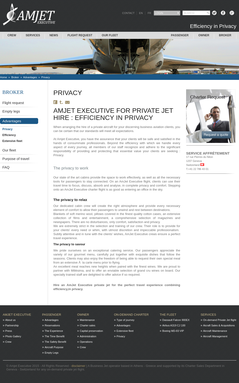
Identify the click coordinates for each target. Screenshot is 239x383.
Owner (203, 35)
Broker (225, 35)
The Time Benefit (54, 336)
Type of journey (125, 320)
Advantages (30, 77)
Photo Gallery (13, 336)
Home (3, 77)
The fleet (168, 314)
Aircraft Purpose (54, 347)
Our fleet (9, 150)
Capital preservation (91, 330)
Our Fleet (110, 35)
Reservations (52, 325)
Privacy (45, 77)
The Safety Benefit (55, 341)
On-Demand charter (131, 314)
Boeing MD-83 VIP (173, 330)
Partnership (11, 325)
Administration (88, 336)
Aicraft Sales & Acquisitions (219, 325)
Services (33, 35)
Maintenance (87, 320)
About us (10, 320)
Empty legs (11, 111)
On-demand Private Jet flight (219, 320)
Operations (86, 341)
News (54, 35)
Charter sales (87, 325)
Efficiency (9, 135)
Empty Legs (52, 352)
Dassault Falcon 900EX (175, 320)
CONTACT (128, 13)
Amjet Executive (17, 314)
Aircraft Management (215, 336)
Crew (12, 35)
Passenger (179, 35)
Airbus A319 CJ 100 (173, 325)
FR (149, 13)
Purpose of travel (15, 159)
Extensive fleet (12, 141)
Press (8, 330)
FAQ (5, 167)
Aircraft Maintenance (215, 330)
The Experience (54, 330)
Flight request (80, 35)
